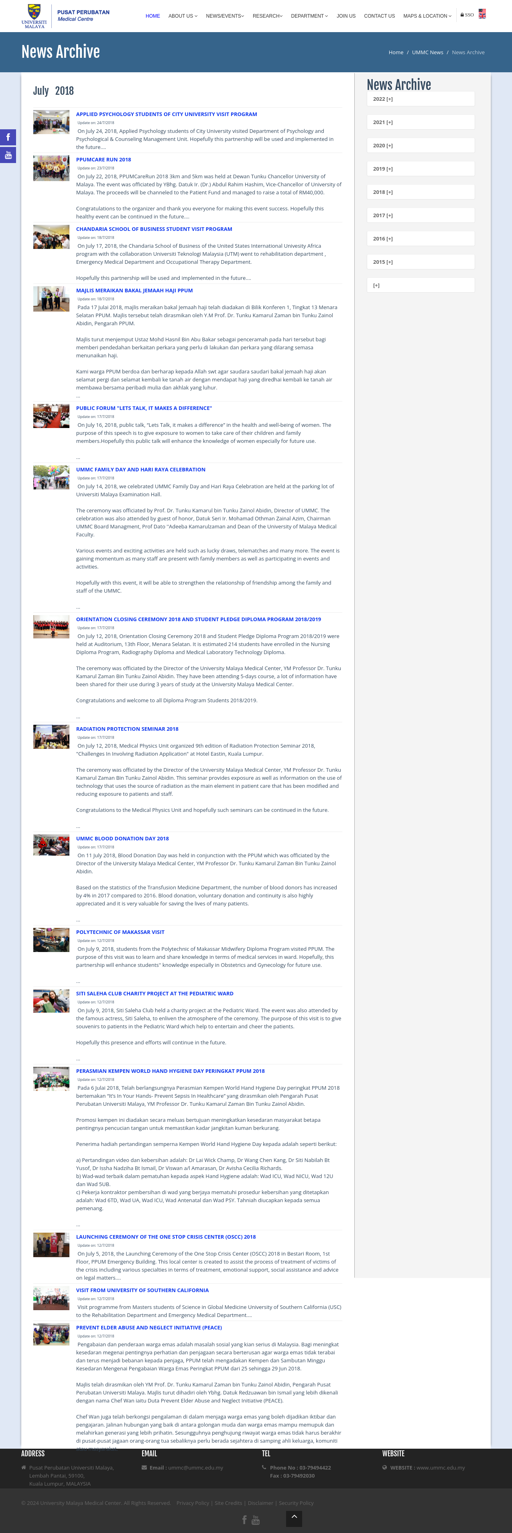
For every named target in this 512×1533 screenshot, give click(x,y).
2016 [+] (383, 238)
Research (268, 16)
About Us (183, 16)
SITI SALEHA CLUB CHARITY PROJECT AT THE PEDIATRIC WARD (155, 993)
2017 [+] (383, 215)
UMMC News (427, 52)
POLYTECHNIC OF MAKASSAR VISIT (120, 932)
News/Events (225, 16)
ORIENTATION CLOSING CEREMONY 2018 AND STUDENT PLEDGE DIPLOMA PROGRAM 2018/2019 (198, 619)
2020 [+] (383, 145)
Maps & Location (428, 16)
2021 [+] (383, 122)
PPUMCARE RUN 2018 (103, 159)
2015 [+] (383, 261)
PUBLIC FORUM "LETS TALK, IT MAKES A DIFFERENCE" (144, 408)
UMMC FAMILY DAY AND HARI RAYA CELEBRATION (141, 469)
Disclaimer (261, 1502)
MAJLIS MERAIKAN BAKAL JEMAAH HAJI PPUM (134, 290)
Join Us (346, 16)
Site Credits (228, 1502)
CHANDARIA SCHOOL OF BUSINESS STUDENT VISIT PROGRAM (154, 228)
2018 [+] (383, 192)
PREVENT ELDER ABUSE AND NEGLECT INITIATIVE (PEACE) (149, 1327)
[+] (376, 285)
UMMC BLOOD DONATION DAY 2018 (122, 838)
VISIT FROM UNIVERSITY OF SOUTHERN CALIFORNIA (142, 1290)
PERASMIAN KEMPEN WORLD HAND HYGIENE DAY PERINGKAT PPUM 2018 (170, 1070)
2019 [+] (383, 168)
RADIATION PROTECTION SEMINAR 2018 (127, 728)
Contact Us (379, 16)
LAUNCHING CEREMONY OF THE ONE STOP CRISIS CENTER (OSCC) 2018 (166, 1236)
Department (310, 16)
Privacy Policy (193, 1502)
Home (153, 16)
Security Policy (296, 1502)
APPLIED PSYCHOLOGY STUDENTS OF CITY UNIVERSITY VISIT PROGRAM (166, 114)
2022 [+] (383, 98)
